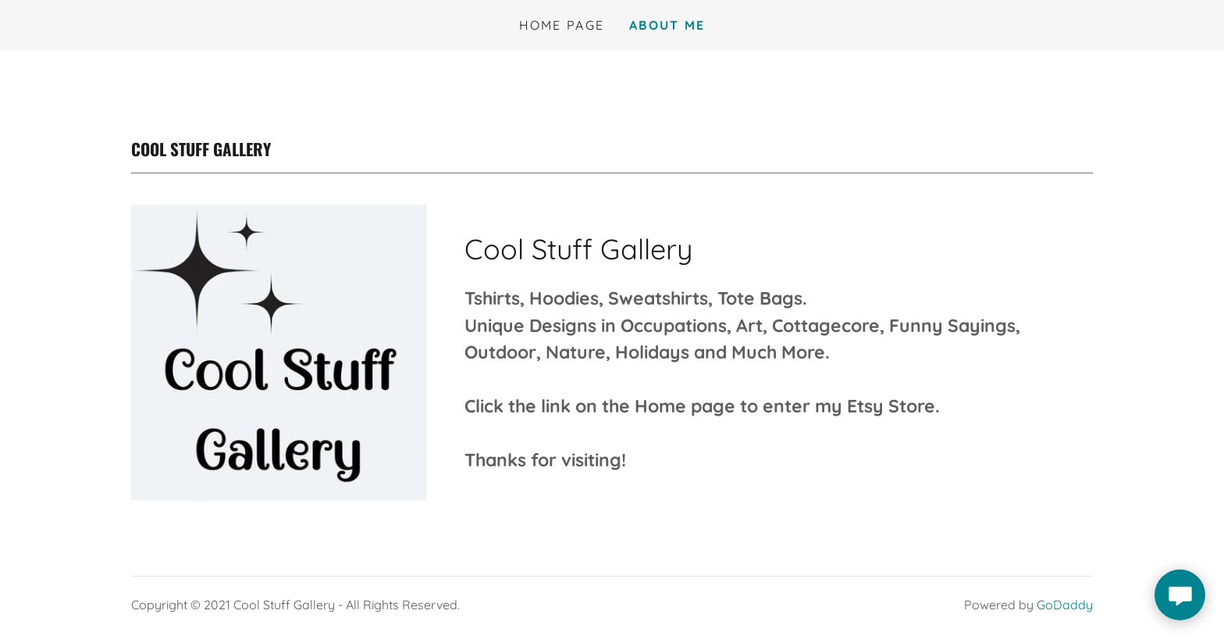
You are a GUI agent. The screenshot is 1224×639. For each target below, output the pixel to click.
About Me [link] (667, 25)
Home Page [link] (562, 25)
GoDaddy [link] (1065, 604)
